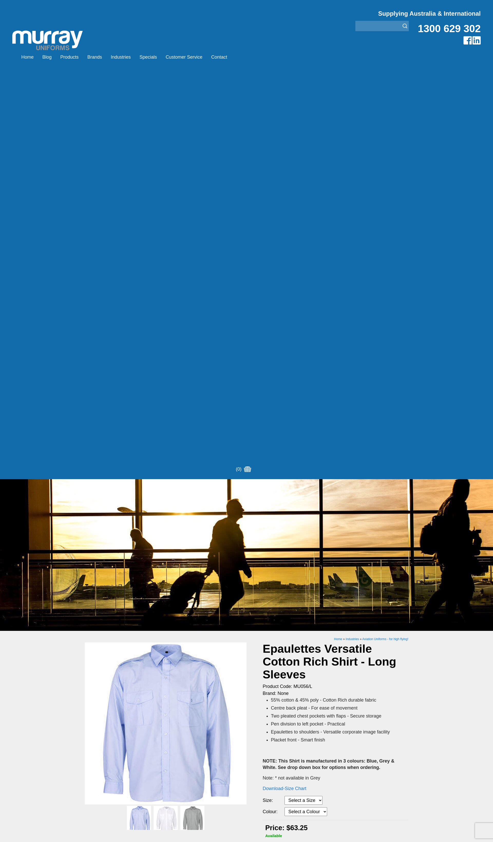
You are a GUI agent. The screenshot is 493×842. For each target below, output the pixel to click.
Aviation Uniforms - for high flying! (385, 230)
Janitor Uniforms (261, 606)
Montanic (174, 600)
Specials (148, 57)
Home (27, 57)
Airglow (172, 587)
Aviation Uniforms (262, 587)
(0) (243, 57)
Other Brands (178, 606)
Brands (94, 57)
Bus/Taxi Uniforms (263, 594)
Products (69, 57)
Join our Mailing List (246, 545)
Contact (219, 57)
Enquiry (305, 458)
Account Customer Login (107, 632)
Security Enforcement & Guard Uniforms (283, 619)
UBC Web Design (213, 671)
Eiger (170, 594)
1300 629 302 (449, 28)
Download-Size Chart (284, 380)
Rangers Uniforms (263, 613)
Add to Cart (305, 443)
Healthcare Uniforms (265, 600)
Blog (47, 57)
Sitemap (178, 671)
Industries (121, 57)
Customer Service (184, 57)
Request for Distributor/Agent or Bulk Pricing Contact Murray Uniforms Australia (246, 520)
